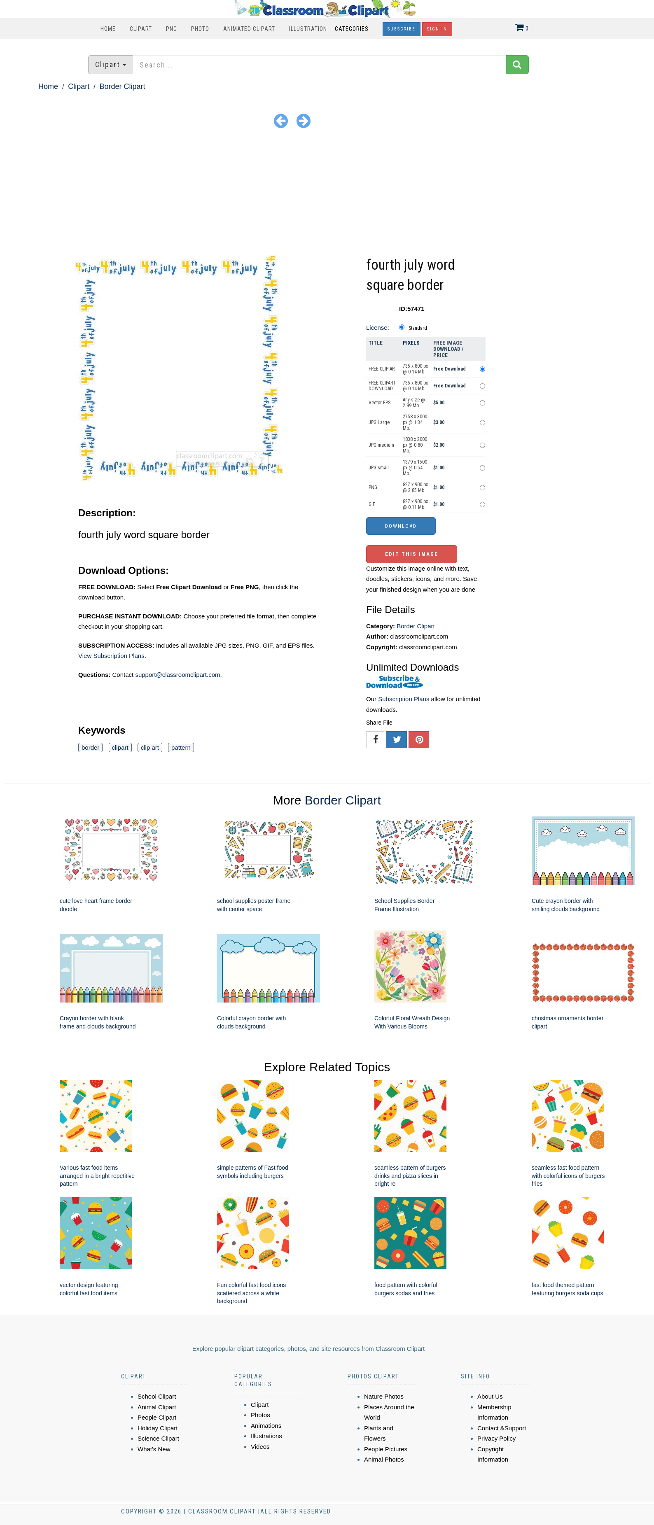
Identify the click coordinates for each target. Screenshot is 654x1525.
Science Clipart (158, 1438)
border (90, 747)
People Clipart (157, 1417)
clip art (150, 747)
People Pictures (385, 1449)
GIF (372, 504)
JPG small (379, 468)
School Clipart (157, 1396)
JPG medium (381, 445)
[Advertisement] (327, 193)
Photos (260, 1414)
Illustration (308, 29)
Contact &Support (501, 1428)
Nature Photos (384, 1396)
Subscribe (402, 29)
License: (377, 327)
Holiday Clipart (158, 1428)
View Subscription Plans (111, 655)
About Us (490, 1396)
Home (108, 29)
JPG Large (379, 422)
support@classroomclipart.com (177, 674)
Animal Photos (384, 1459)
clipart (120, 747)
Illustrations (266, 1435)
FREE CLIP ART (383, 369)
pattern (181, 747)
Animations (266, 1425)
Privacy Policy (496, 1438)
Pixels (411, 343)
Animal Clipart (157, 1407)
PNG (171, 29)
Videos (260, 1446)
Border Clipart (122, 86)
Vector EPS (379, 403)
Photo (200, 29)
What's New (154, 1449)
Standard (418, 328)
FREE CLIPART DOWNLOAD (382, 386)
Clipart (141, 29)
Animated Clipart (249, 29)
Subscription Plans (403, 698)
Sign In (437, 29)
